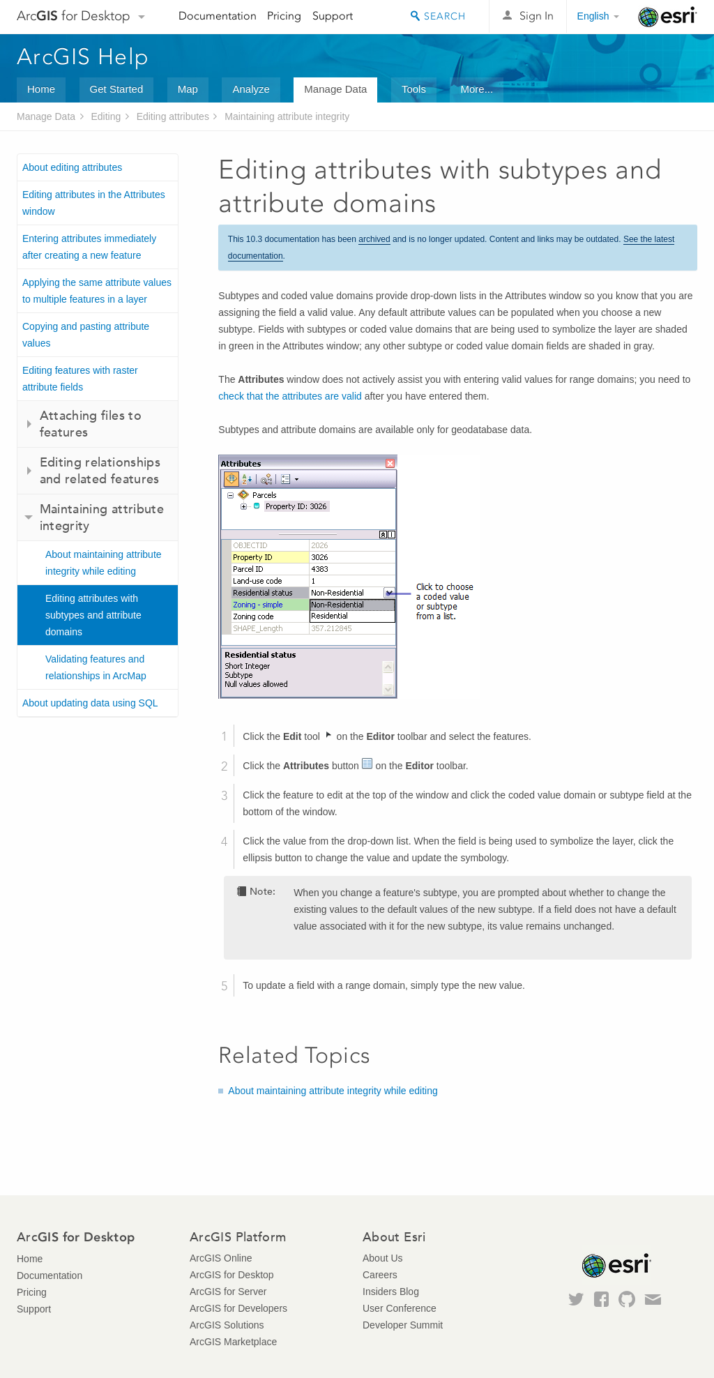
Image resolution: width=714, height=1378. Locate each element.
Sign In (536, 15)
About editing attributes (72, 167)
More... (476, 89)
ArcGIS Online (221, 1258)
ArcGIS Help (83, 56)
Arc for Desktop (73, 16)
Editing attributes (173, 116)
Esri (667, 16)
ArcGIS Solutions (227, 1325)
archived (374, 239)
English (593, 16)
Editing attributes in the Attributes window (93, 203)
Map (188, 89)
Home (41, 89)
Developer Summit (403, 1325)
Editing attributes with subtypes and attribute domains (93, 615)
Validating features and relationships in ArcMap (95, 667)
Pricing (284, 15)
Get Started (117, 89)
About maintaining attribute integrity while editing (103, 563)
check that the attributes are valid (289, 396)
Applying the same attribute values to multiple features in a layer (97, 291)
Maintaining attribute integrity (287, 116)
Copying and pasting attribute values (85, 335)
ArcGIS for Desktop (232, 1274)
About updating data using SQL (90, 703)
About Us (383, 1258)
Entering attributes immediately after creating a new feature (89, 247)
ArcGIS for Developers (238, 1308)
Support (332, 15)
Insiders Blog (391, 1291)
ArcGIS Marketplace (233, 1341)
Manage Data (335, 89)
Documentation (217, 15)
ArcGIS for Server (228, 1291)
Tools (414, 89)
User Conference (399, 1308)
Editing (106, 116)
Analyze (250, 89)
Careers (380, 1274)
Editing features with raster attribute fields (80, 379)
